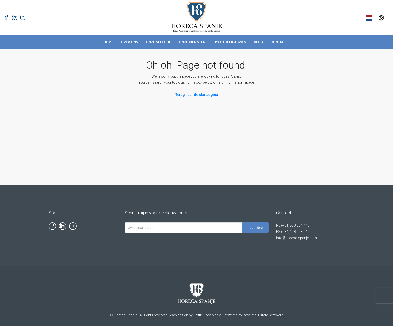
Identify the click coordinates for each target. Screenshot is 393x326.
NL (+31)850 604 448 (292, 225)
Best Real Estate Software (263, 315)
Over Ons (129, 42)
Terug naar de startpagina (196, 95)
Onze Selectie (158, 42)
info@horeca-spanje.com (296, 238)
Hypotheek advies (229, 42)
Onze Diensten (192, 42)
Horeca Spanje (125, 315)
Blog (258, 42)
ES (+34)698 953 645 (292, 232)
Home (108, 42)
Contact (278, 42)
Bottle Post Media (207, 315)
